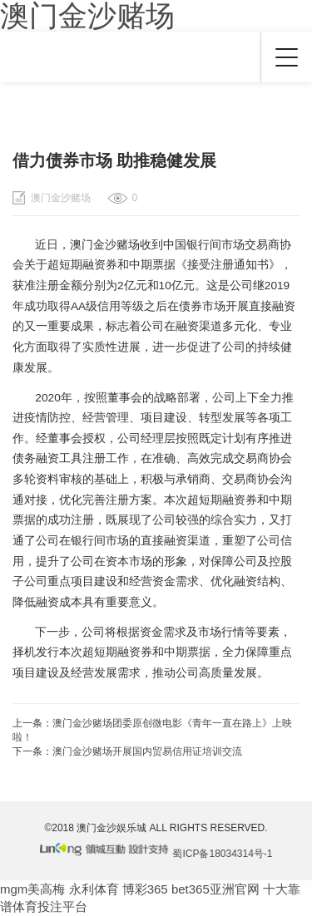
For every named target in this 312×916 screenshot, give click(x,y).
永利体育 (94, 889)
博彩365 (145, 889)
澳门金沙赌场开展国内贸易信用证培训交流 (147, 751)
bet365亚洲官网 (215, 889)
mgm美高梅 (32, 889)
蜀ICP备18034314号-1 (222, 853)
